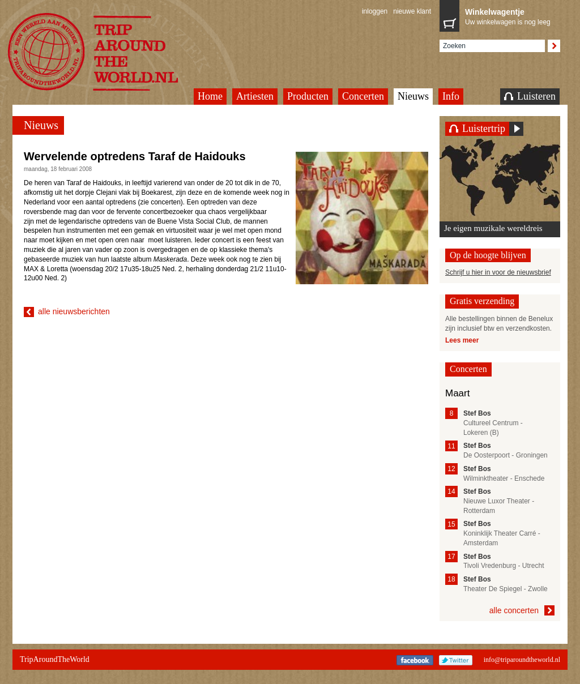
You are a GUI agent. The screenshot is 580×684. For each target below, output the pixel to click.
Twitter (455, 660)
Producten (308, 96)
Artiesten (255, 96)
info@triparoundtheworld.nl (522, 660)
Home (210, 96)
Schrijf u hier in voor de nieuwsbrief (498, 272)
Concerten (363, 96)
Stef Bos (477, 413)
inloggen (374, 11)
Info (450, 96)
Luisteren (530, 96)
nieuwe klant (412, 11)
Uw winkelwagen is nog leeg (509, 16)
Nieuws (413, 96)
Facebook (414, 660)
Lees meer (462, 340)
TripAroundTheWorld (107, 52)
